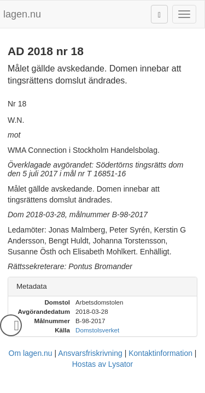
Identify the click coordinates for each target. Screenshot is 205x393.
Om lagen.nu (30, 353)
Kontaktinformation (160, 353)
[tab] (102, 286)
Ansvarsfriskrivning (90, 353)
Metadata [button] (31, 286)
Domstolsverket (97, 330)
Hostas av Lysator (102, 364)
